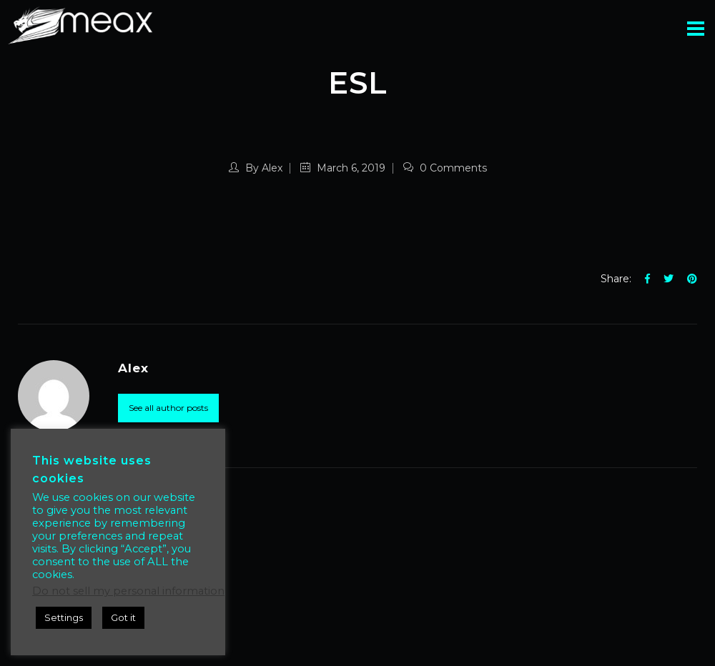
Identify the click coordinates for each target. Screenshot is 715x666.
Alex (272, 167)
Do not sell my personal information (128, 591)
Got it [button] (123, 617)
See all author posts (168, 407)
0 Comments (445, 167)
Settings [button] (63, 617)
